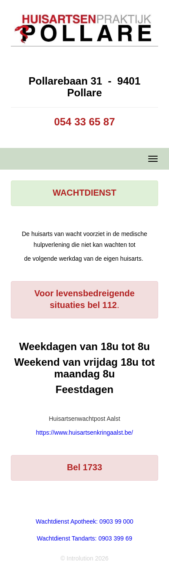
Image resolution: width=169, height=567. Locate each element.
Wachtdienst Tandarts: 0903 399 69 (84, 538)
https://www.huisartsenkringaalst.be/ (84, 432)
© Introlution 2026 (84, 558)
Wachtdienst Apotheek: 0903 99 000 (84, 521)
